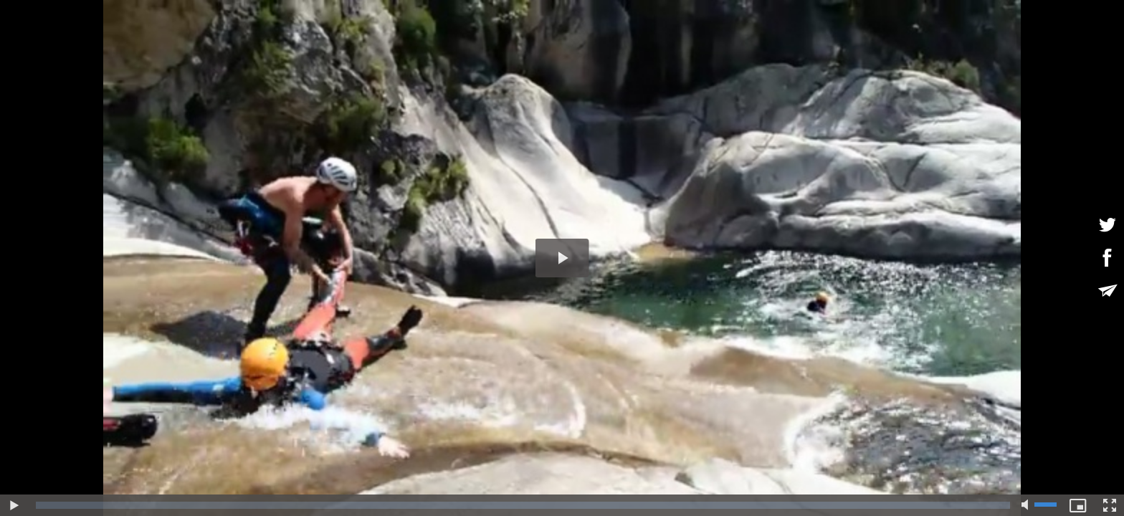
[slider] (523, 505)
